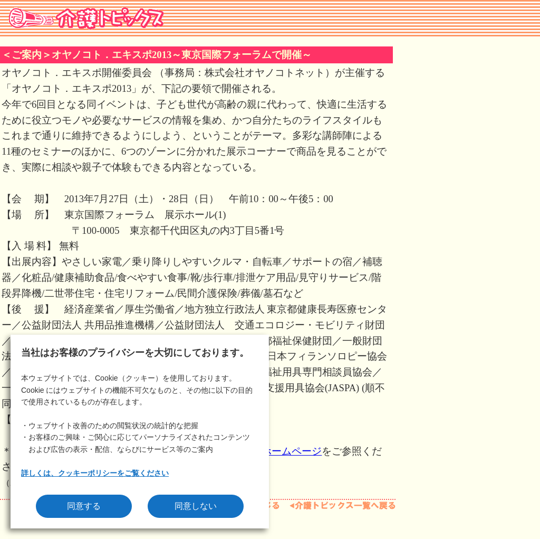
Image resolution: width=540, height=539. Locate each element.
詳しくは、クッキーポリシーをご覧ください (95, 473)
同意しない (196, 506)
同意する (84, 506)
